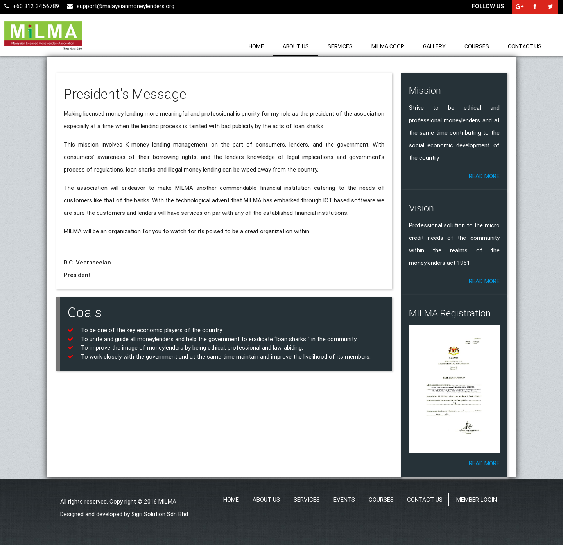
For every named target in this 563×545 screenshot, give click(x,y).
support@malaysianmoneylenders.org (120, 6)
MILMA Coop (387, 46)
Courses (476, 46)
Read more (484, 176)
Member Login (476, 499)
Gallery (434, 46)
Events (344, 499)
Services (340, 46)
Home (256, 46)
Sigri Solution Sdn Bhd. (160, 514)
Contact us (524, 46)
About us (296, 46)
